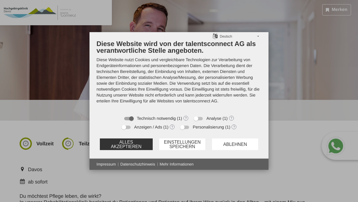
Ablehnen (235, 144)
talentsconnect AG (200, 101)
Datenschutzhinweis (137, 164)
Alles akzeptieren (126, 144)
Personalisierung (208, 127)
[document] (179, 76)
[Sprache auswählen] (215, 36)
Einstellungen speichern (182, 144)
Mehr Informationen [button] (177, 164)
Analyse (213, 118)
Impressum (106, 164)
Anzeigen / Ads (148, 127)
